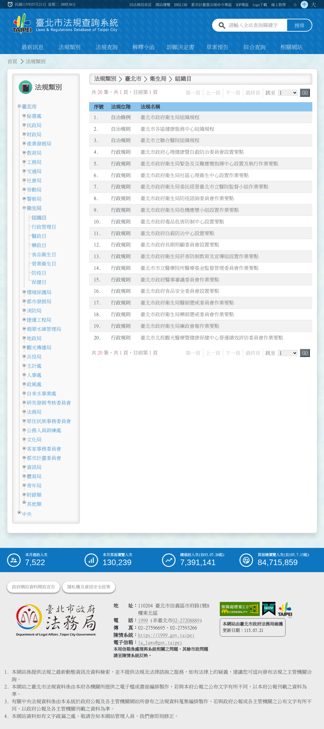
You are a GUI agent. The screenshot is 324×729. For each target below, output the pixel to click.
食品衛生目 (44, 254)
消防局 (34, 310)
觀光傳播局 (39, 347)
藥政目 (39, 245)
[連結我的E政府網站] (268, 609)
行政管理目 (44, 226)
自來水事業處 (41, 393)
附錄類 (34, 494)
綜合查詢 (254, 47)
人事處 (34, 375)
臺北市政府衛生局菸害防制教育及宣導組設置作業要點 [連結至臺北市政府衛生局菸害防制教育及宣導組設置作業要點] (199, 256)
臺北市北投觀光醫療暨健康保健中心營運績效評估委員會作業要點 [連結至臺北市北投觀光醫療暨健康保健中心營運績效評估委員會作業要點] (211, 337)
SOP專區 (242, 4)
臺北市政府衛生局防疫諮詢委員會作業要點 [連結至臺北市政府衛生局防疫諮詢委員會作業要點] (187, 198)
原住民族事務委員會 (49, 421)
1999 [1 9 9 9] (143, 620)
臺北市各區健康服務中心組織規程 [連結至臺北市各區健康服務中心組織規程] (177, 128)
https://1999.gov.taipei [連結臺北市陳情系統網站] (166, 635)
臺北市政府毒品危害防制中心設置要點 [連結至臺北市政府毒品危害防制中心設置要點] (182, 221)
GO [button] (304, 92)
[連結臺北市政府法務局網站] (55, 620)
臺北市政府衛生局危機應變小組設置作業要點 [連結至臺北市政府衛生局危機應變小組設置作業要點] (189, 209)
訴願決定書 (180, 47)
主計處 (34, 365)
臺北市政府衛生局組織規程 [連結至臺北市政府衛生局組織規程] (170, 117)
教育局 (34, 152)
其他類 (34, 504)
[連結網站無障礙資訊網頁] (240, 609)
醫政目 (39, 236)
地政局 (34, 338)
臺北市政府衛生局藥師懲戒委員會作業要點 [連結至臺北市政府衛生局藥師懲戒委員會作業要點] (187, 314)
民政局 (34, 125)
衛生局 (34, 208)
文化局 (34, 439)
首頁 (12, 61)
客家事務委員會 (44, 448)
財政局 (34, 134)
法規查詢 (107, 47)
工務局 (34, 162)
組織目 (39, 217)
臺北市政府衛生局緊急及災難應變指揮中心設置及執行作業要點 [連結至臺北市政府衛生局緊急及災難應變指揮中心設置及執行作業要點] (209, 163)
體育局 (34, 476)
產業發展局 (39, 143)
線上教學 (278, 4)
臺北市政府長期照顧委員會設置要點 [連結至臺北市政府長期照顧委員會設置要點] (179, 244)
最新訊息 (33, 47)
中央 (27, 514)
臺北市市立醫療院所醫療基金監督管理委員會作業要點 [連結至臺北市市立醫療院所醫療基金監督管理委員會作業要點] (199, 268)
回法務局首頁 (140, 4)
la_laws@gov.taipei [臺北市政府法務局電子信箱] (160, 642)
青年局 (34, 485)
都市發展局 (39, 301)
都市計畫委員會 (44, 458)
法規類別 (69, 47)
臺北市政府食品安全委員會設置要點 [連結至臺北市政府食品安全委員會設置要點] (179, 291)
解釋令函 (143, 47)
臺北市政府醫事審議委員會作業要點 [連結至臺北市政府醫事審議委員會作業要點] (179, 279)
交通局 (34, 171)
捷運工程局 (39, 319)
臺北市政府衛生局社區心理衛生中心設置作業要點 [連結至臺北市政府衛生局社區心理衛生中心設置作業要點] (194, 175)
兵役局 (34, 356)
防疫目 (39, 272)
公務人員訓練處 (44, 430)
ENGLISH (180, 4)
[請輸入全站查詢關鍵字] (256, 25)
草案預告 (217, 47)
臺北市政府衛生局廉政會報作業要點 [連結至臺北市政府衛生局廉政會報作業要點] (179, 326)
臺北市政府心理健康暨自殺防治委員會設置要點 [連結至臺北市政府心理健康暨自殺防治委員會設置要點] (192, 151)
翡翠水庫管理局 (44, 329)
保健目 (39, 282)
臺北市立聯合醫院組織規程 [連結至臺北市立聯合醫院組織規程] (170, 140)
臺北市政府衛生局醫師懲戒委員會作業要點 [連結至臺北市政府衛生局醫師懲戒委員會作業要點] (187, 302)
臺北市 (29, 106)
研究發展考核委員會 (49, 402)
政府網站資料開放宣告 (33, 587)
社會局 (34, 180)
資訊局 (34, 467)
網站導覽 (163, 4)
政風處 (34, 384)
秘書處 (34, 116)
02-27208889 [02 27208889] (186, 620)
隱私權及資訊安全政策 (88, 587)
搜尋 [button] (299, 25)
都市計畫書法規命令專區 (211, 4)
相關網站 (291, 47)
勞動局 (34, 189)
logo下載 (259, 4)
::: (10, 4)
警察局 (34, 198)
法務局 (34, 411)
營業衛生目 (44, 263)
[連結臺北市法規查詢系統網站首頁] (65, 23)
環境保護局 (39, 292)
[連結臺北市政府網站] (285, 610)
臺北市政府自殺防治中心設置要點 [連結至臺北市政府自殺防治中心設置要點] (177, 233)
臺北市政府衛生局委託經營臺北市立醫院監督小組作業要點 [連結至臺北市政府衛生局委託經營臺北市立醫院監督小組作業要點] (204, 186)
